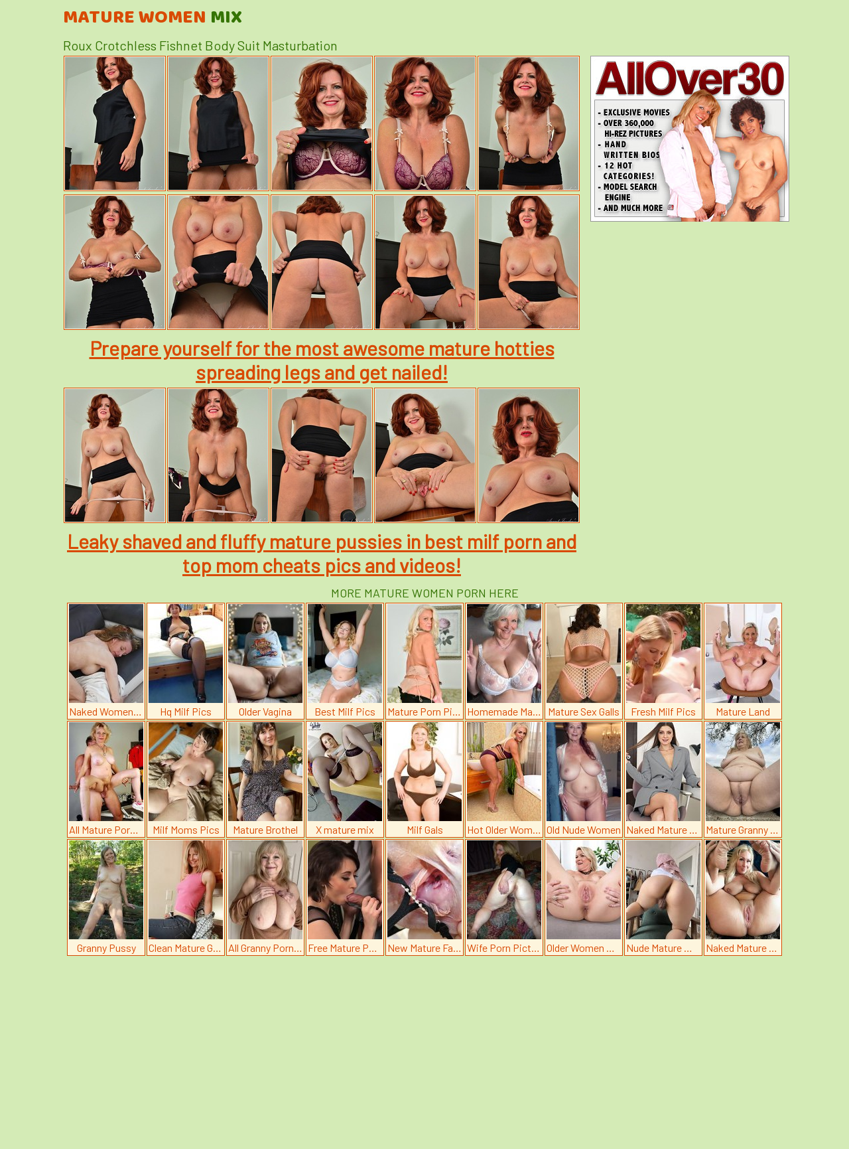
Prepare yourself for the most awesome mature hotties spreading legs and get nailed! (322, 360)
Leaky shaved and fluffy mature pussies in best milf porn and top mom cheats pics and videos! (321, 553)
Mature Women (152, 18)
